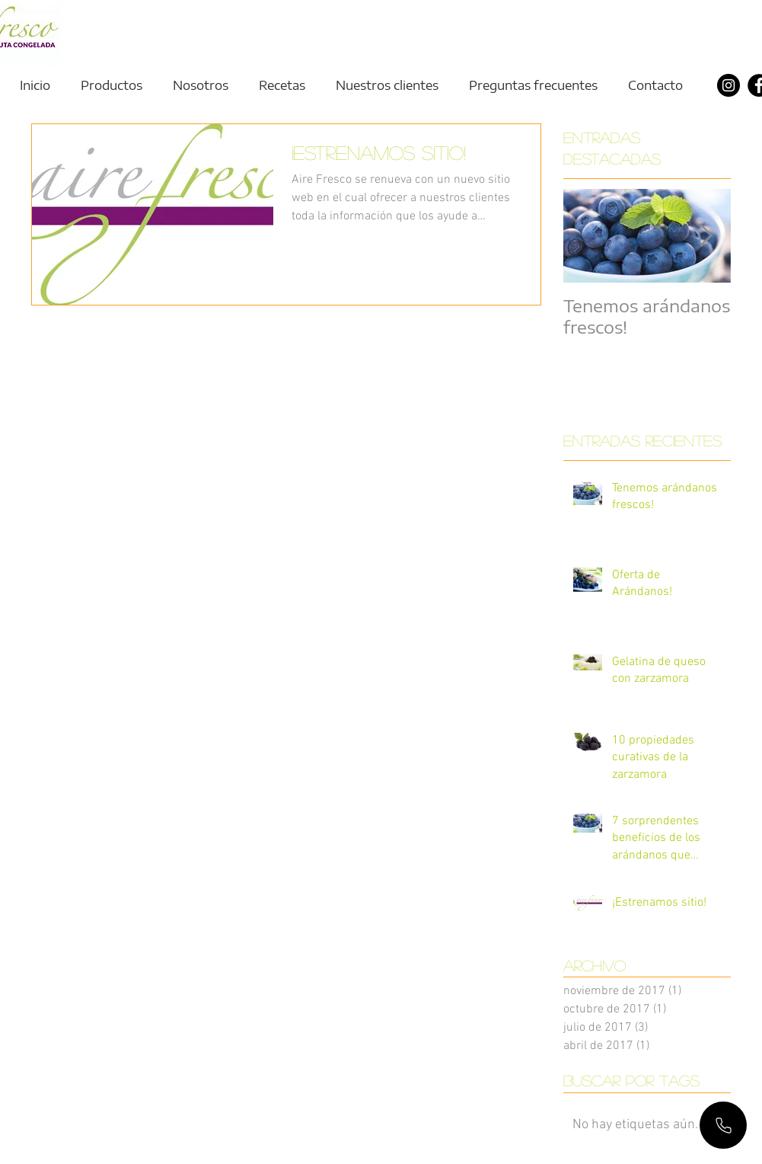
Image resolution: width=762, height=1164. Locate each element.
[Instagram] (728, 85)
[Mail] (723, 1125)
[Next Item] (706, 236)
